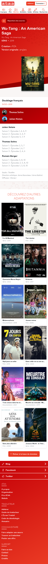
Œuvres (16, 10)
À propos (5, 489)
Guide (30, 10)
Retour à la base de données (23, 454)
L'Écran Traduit (8, 515)
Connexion (40, 3)
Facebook (24, 470)
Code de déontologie (10, 518)
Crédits (5, 558)
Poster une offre (8, 538)
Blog (24, 464)
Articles (35, 10)
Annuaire (23, 10)
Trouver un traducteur (11, 535)
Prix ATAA (6, 495)
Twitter (24, 476)
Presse (5, 555)
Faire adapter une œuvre (12, 532)
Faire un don (7, 550)
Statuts (5, 498)
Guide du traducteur (10, 512)
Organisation (7, 492)
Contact (5, 552)
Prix (10, 10)
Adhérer (31, 3)
